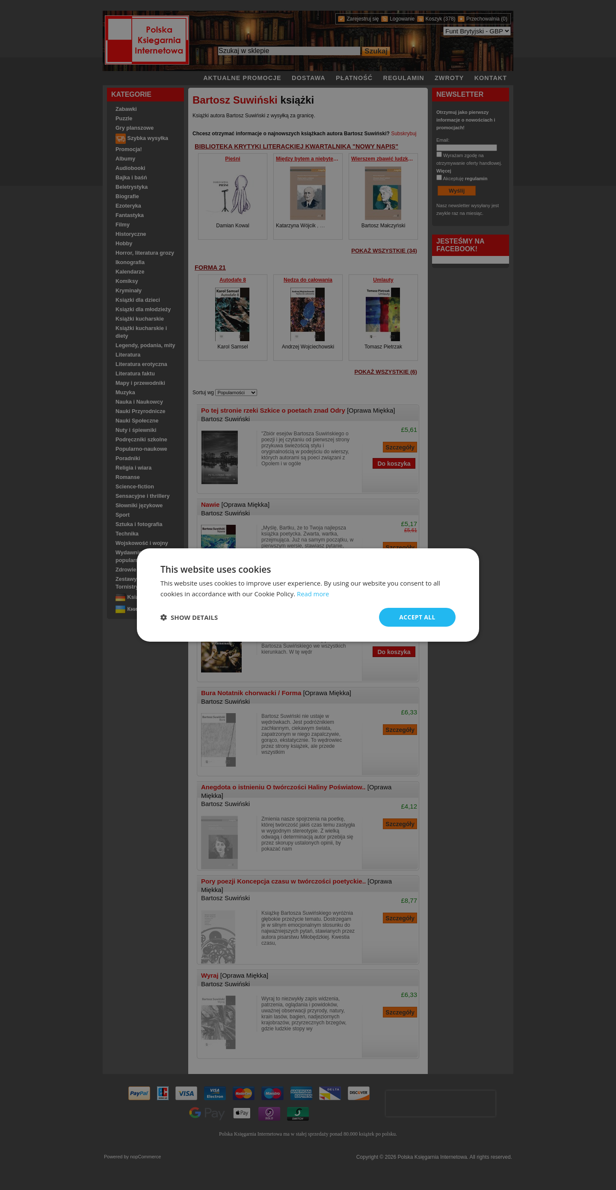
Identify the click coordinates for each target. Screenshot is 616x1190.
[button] (189, 617)
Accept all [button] (417, 617)
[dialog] (308, 595)
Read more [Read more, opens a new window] (313, 593)
